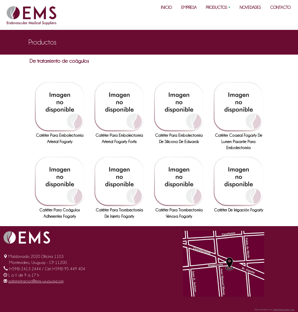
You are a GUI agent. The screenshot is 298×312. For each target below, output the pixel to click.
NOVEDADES (250, 7)
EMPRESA (188, 7)
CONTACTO (280, 7)
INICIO (166, 7)
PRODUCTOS (218, 8)
